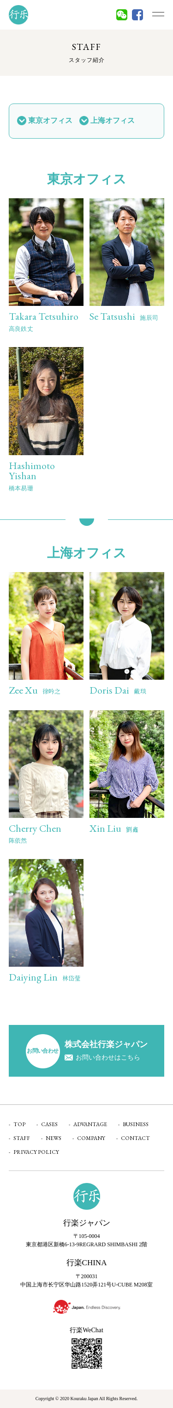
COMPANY (91, 1138)
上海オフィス (112, 120)
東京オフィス (50, 120)
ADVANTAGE (90, 1124)
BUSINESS (136, 1124)
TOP (19, 1124)
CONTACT (135, 1138)
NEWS (53, 1138)
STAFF (21, 1138)
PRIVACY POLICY (36, 1152)
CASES (49, 1124)
